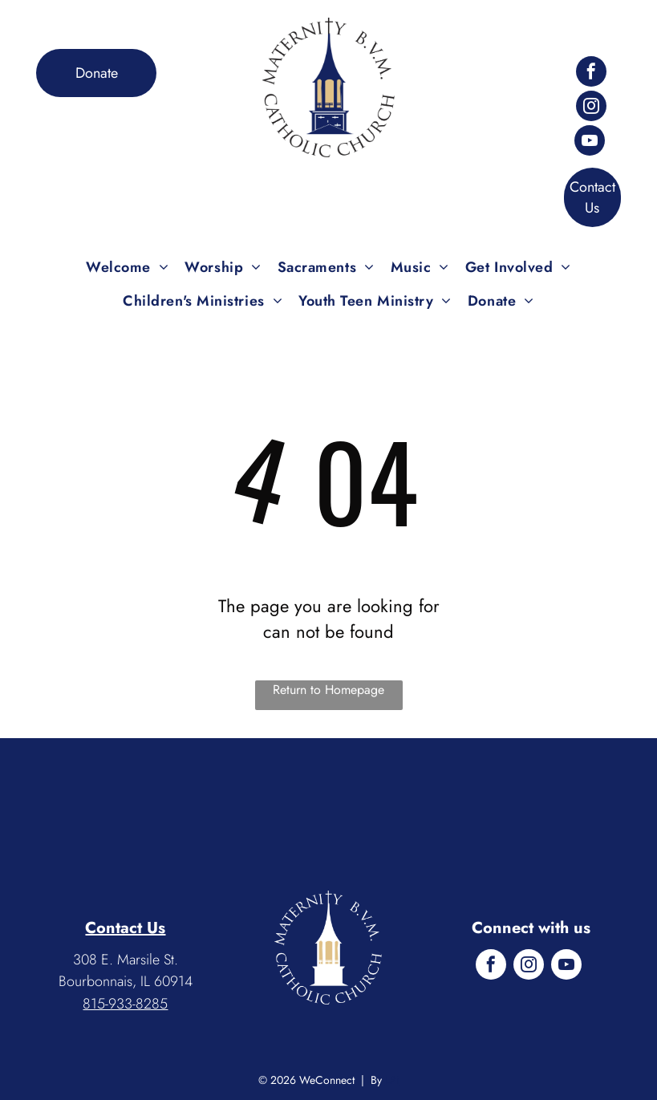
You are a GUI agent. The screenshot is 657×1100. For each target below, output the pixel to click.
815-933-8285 (125, 1003)
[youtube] (589, 142)
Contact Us (125, 928)
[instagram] (591, 108)
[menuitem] (127, 267)
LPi (392, 1080)
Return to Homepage (328, 689)
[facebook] (591, 73)
